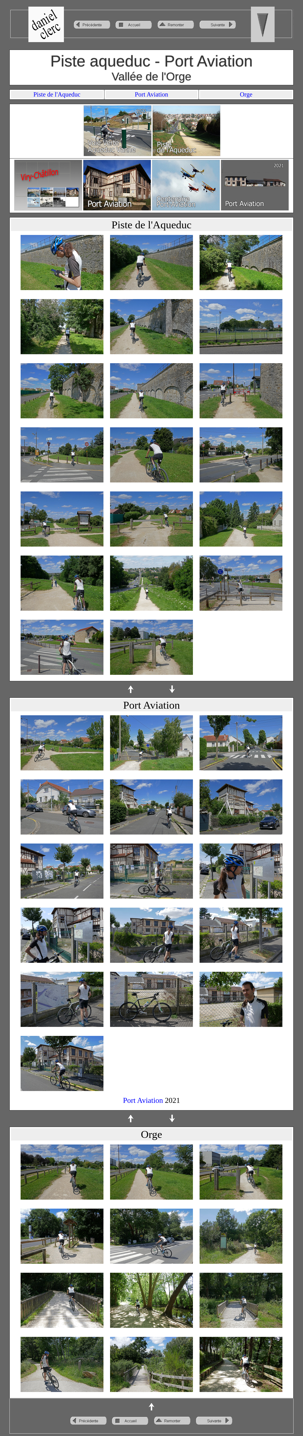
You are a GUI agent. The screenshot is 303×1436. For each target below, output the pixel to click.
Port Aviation (151, 94)
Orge (246, 94)
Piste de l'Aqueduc (56, 94)
